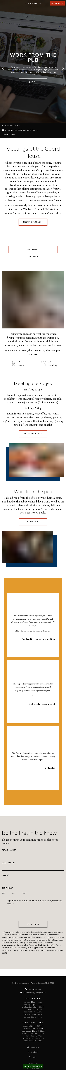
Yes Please (33, 924)
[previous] (3, 69)
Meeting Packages (33, 222)
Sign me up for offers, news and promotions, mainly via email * (34, 902)
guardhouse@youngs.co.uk (20, 130)
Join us (33, 82)
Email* (5, 875)
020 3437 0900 (11, 126)
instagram (33, 1047)
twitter (33, 1057)
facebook (33, 1052)
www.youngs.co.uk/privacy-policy (15, 945)
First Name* (9, 850)
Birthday (7, 888)
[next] (62, 69)
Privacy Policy (33, 1063)
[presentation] (33, 913)
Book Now (33, 522)
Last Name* (9, 863)
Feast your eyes (33, 434)
